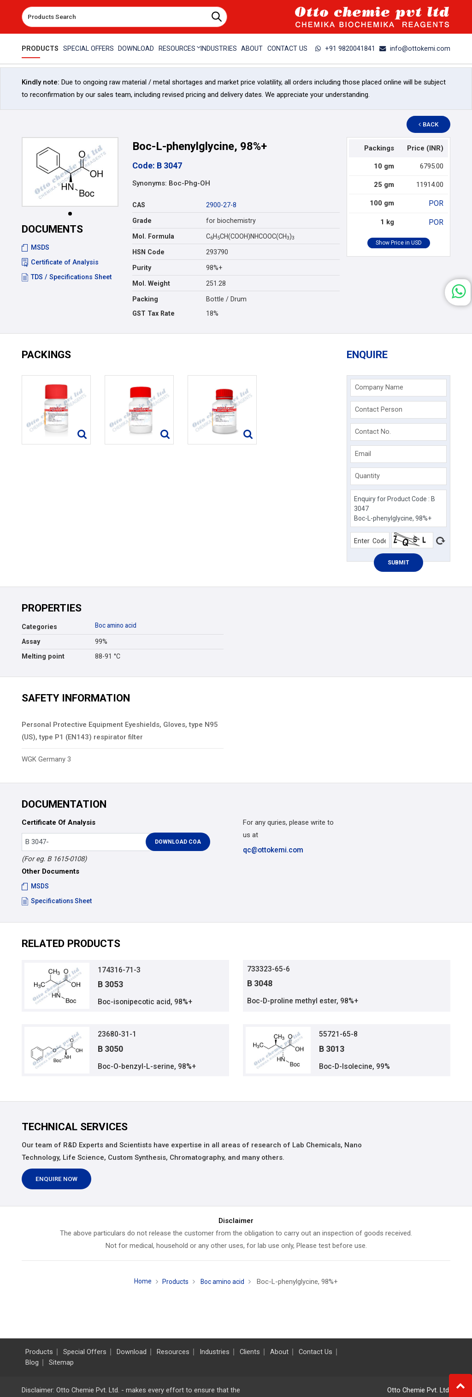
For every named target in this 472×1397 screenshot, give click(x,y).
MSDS (35, 247)
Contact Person (378, 409)
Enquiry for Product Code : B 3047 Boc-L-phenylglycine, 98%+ (398, 508)
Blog (32, 1362)
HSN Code (148, 252)
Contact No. (373, 431)
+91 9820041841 (351, 48)
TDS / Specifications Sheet (67, 277)
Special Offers (87, 48)
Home (140, 1286)
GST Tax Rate (153, 313)
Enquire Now (56, 1183)
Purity (141, 267)
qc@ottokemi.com (272, 849)
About (252, 48)
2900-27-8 (221, 205)
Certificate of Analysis (60, 262)
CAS (138, 205)
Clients (250, 1352)
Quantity (367, 476)
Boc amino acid (118, 625)
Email (363, 454)
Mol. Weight (151, 283)
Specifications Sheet (57, 901)
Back (432, 124)
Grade (142, 220)
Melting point (43, 656)
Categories (39, 626)
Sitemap (61, 1362)
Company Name (379, 387)
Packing (145, 299)
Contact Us (288, 48)
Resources (173, 1352)
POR (437, 203)
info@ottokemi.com (417, 48)
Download (135, 48)
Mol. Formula (153, 236)
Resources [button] (176, 48)
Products (39, 48)
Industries (218, 48)
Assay (31, 641)
